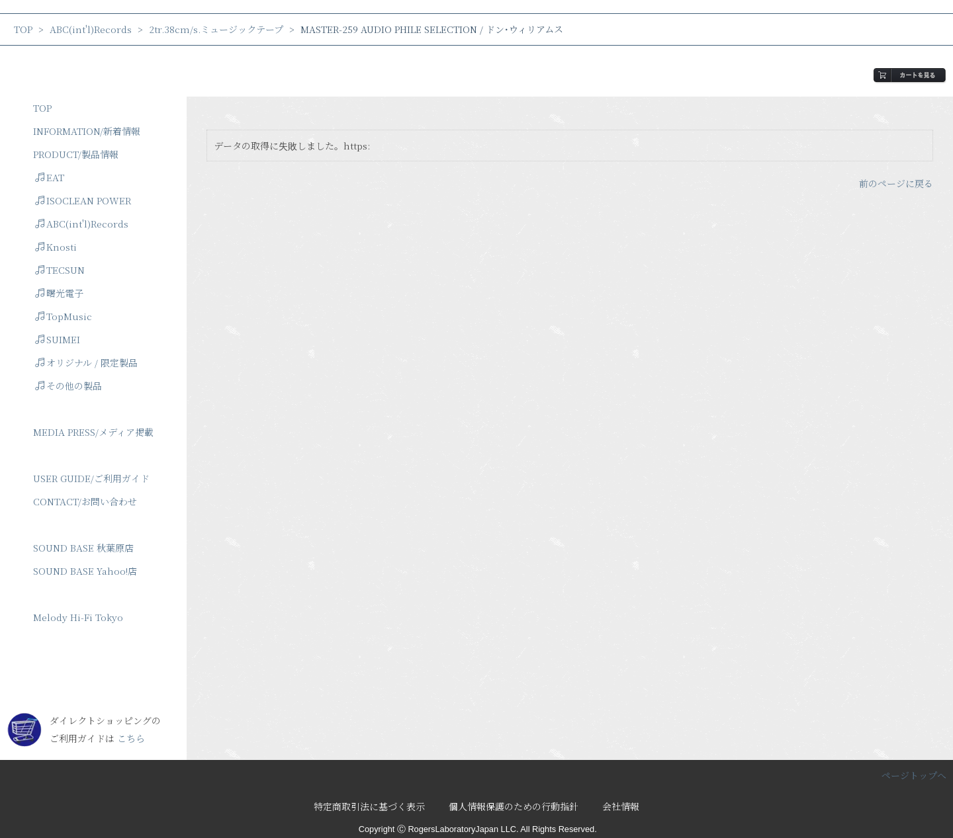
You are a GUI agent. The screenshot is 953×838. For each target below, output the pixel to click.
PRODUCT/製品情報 (75, 154)
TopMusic (63, 316)
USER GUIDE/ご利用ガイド (91, 478)
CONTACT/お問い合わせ (85, 501)
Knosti (56, 246)
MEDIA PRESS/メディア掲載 (93, 432)
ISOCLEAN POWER (83, 200)
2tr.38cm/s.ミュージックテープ (216, 29)
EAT (49, 177)
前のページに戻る (896, 183)
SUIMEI (57, 339)
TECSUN (60, 269)
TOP (23, 29)
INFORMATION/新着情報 (86, 131)
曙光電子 (59, 293)
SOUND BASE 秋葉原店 (83, 547)
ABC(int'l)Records (91, 29)
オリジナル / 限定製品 (86, 362)
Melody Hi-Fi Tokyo (78, 617)
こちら (131, 738)
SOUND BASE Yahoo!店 (85, 570)
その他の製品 (68, 385)
